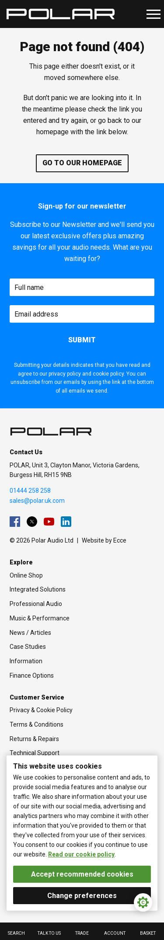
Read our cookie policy (81, 854)
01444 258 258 (30, 490)
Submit (82, 340)
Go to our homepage (82, 163)
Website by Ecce (104, 540)
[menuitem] (15, 521)
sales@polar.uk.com (37, 500)
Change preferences (82, 895)
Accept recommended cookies (82, 874)
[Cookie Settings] (143, 902)
